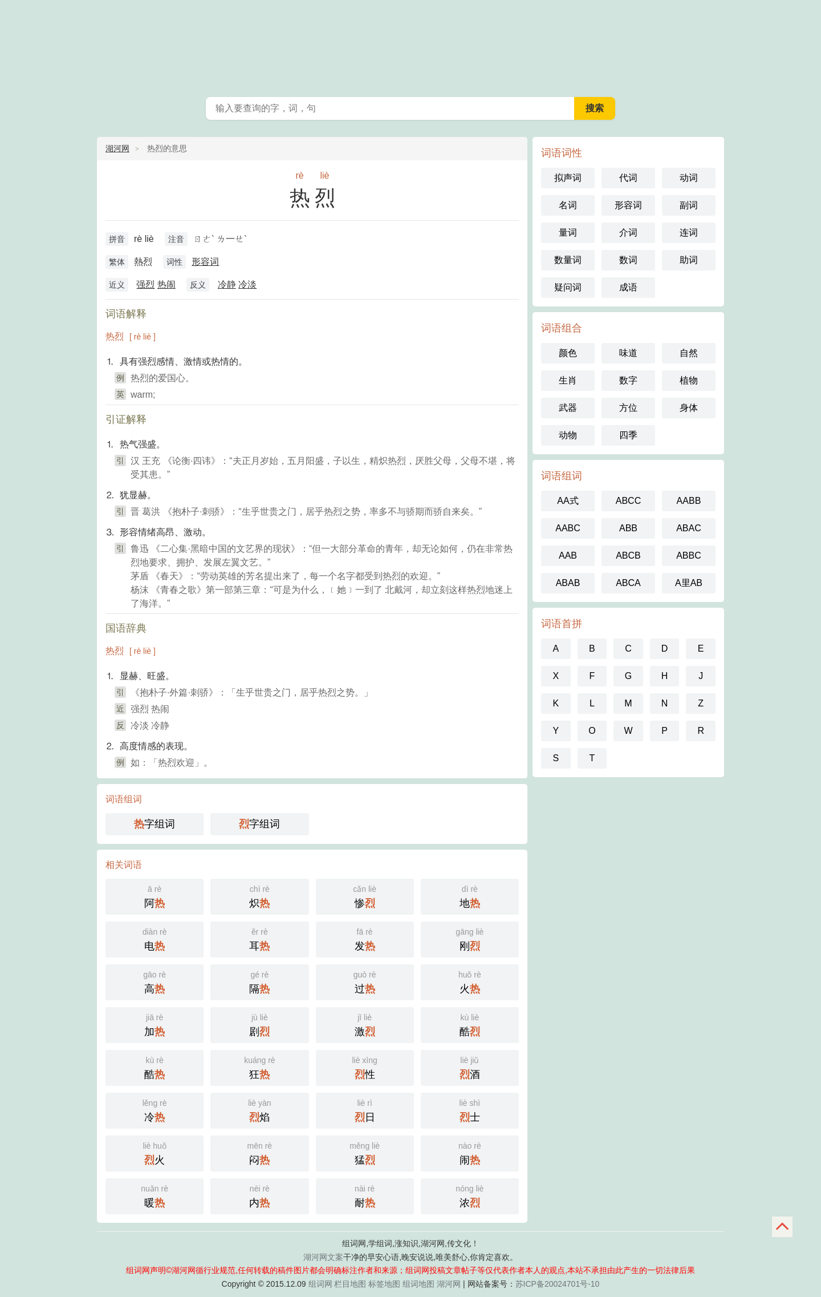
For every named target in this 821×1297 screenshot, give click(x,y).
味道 (628, 353)
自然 (689, 353)
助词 (689, 260)
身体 (689, 408)
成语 (628, 287)
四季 (628, 435)
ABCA (628, 583)
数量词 (568, 260)
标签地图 (384, 1283)
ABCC (628, 501)
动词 (689, 178)
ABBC (688, 555)
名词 (568, 205)
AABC (567, 528)
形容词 (205, 261)
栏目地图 (350, 1283)
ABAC (688, 528)
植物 (689, 380)
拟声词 (568, 178)
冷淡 (247, 284)
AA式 (567, 501)
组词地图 (418, 1283)
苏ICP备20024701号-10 (557, 1283)
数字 (628, 380)
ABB (628, 528)
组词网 (320, 1283)
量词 (568, 232)
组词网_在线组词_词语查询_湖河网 (410, 45)
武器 (568, 408)
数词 (628, 260)
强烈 (145, 284)
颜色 (568, 353)
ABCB (628, 555)
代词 (628, 178)
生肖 (568, 380)
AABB (689, 501)
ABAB (568, 583)
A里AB (688, 583)
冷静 (227, 284)
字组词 (154, 824)
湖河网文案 (323, 1257)
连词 (689, 232)
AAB (568, 555)
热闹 (166, 284)
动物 (568, 435)
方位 (628, 408)
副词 (689, 205)
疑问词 (568, 287)
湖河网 (117, 148)
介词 (628, 232)
